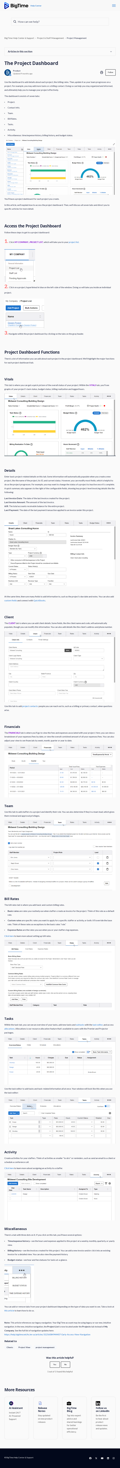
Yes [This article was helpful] (54, 1365)
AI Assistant (16, 1408)
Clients (10, 1347)
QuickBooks (39, 600)
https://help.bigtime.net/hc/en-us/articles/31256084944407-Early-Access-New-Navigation (47, 1334)
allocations (9, 1028)
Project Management (77, 38)
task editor (98, 1024)
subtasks (80, 1024)
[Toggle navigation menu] (114, 5)
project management (45, 1347)
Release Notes (42, 1410)
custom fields (10, 600)
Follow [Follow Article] (110, 72)
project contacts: (30, 706)
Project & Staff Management (50, 38)
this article (9, 1310)
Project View (24, 1347)
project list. (74, 242)
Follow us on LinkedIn (102, 1410)
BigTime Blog (72, 1410)
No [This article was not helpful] (65, 1365)
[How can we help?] (60, 22)
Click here (9, 936)
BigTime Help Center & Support (19, 38)
